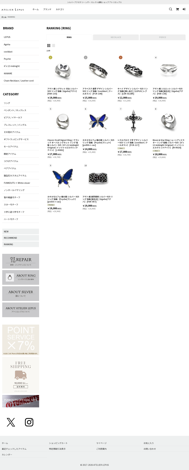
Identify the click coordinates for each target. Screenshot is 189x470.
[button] (170, 9)
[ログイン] (184, 9)
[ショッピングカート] (177, 9)
